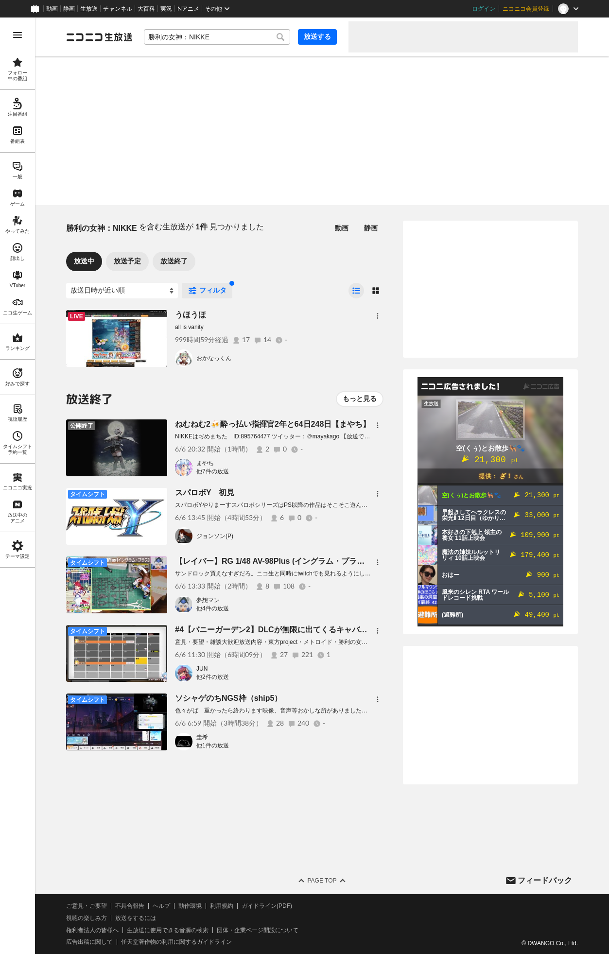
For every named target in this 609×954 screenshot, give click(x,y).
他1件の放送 (212, 745)
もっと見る (360, 398)
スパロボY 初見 (204, 492)
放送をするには (135, 918)
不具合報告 (129, 906)
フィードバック (545, 880)
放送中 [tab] (84, 261)
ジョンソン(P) (214, 536)
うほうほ (190, 315)
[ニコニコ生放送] (99, 37)
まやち (205, 463)
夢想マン (208, 600)
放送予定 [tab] (127, 261)
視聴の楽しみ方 (86, 918)
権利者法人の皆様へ (92, 930)
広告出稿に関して (89, 941)
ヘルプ (161, 906)
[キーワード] (217, 37)
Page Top (321, 880)
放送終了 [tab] (174, 261)
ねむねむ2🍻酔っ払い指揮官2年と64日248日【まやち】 (272, 424)
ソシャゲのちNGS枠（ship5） (228, 698)
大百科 (146, 9)
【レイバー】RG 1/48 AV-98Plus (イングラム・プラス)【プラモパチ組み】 (306, 561)
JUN (202, 668)
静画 (69, 9)
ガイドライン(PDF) (267, 906)
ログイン (483, 9)
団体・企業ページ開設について (257, 930)
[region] (17, 485)
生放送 (89, 9)
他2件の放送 (212, 677)
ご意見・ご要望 (86, 905)
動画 (52, 9)
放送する (317, 36)
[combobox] (217, 37)
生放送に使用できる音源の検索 (168, 930)
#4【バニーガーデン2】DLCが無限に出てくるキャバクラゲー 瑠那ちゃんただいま (319, 629)
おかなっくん (213, 358)
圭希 (202, 737)
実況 (166, 9)
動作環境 (190, 906)
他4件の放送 (212, 608)
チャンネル (117, 9)
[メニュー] (377, 316)
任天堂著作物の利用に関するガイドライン (176, 942)
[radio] (356, 290)
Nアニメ (188, 9)
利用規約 (221, 906)
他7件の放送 (212, 471)
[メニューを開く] (17, 35)
